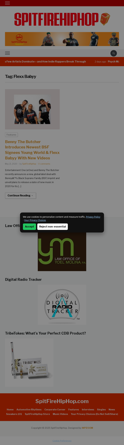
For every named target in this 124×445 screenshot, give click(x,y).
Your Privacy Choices (35, 220)
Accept (29, 226)
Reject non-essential (52, 226)
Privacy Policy (93, 216)
